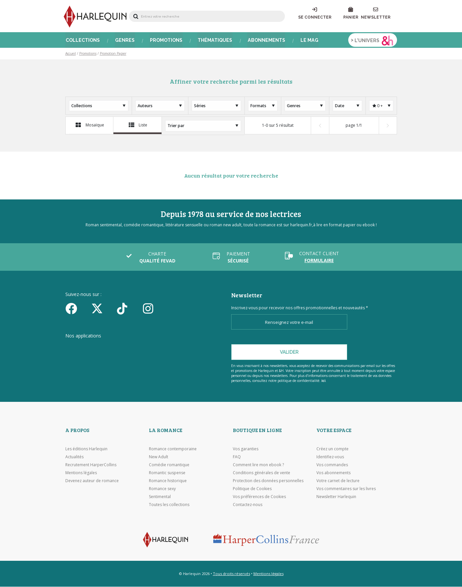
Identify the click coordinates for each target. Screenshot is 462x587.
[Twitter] (101, 309)
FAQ (237, 457)
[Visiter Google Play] (169, 349)
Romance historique (168, 481)
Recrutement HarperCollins (90, 465)
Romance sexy (162, 489)
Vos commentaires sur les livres (346, 489)
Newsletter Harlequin (336, 497)
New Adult (158, 457)
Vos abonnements (333, 473)
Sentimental (160, 497)
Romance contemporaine (173, 449)
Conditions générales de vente (261, 473)
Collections (82, 41)
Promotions (165, 41)
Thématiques (213, 41)
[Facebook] (76, 309)
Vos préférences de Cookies (259, 497)
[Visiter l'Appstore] (98, 349)
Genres (124, 41)
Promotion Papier (113, 55)
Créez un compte (332, 449)
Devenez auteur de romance (92, 481)
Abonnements (265, 41)
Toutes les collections (169, 505)
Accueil (70, 55)
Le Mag (307, 41)
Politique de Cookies (252, 489)
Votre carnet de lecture (338, 481)
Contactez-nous (247, 505)
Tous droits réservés (231, 573)
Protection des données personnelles (268, 481)
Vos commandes (332, 465)
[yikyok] (127, 309)
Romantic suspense (167, 473)
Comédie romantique (169, 465)
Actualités (74, 457)
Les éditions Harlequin (86, 449)
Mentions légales (81, 473)
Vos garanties (245, 449)
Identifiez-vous (330, 457)
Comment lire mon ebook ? (258, 465)
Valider (289, 352)
